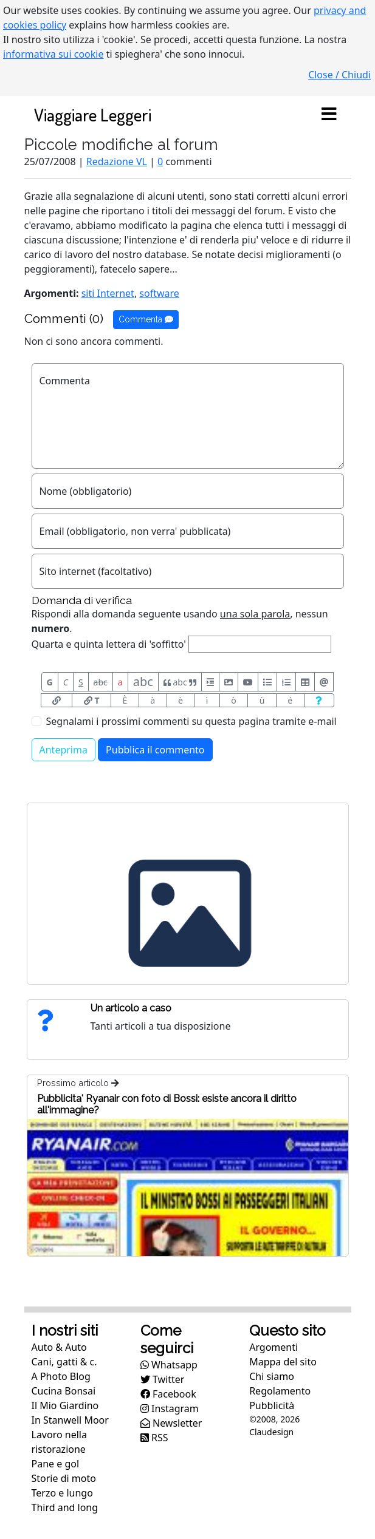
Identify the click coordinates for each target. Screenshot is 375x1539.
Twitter (162, 1379)
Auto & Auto (59, 1347)
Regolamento (280, 1391)
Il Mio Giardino (65, 1405)
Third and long (65, 1507)
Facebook (168, 1394)
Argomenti (273, 1347)
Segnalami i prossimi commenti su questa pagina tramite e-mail (191, 721)
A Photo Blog (61, 1376)
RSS (154, 1437)
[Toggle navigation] (329, 115)
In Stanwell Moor (70, 1420)
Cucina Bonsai (64, 1391)
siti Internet (107, 293)
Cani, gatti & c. (64, 1361)
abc (101, 682)
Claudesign (271, 1432)
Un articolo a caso (131, 1008)
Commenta (146, 319)
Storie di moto (64, 1478)
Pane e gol (56, 1463)
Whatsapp (169, 1364)
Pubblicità (271, 1405)
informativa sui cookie (53, 54)
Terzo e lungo (62, 1493)
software (159, 293)
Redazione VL (116, 161)
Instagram (169, 1408)
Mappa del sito (283, 1361)
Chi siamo (271, 1376)
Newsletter (171, 1423)
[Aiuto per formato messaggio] (319, 700)
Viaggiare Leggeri (92, 114)
